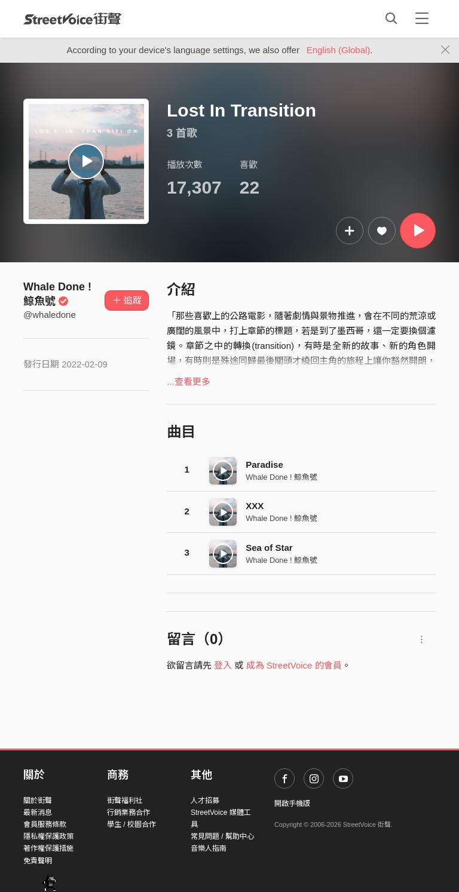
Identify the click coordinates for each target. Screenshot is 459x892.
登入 (223, 665)
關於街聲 (37, 800)
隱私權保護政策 (48, 836)
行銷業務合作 (128, 812)
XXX (255, 506)
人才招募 (205, 800)
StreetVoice (72, 18)
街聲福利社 (125, 800)
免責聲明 (37, 861)
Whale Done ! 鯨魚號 (281, 477)
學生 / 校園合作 (131, 824)
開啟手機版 (292, 803)
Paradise (264, 464)
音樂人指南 (209, 848)
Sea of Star (269, 547)
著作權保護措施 (48, 848)
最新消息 (37, 812)
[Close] (445, 50)
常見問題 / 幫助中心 (222, 836)
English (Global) (339, 50)
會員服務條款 (44, 824)
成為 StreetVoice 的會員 (294, 665)
